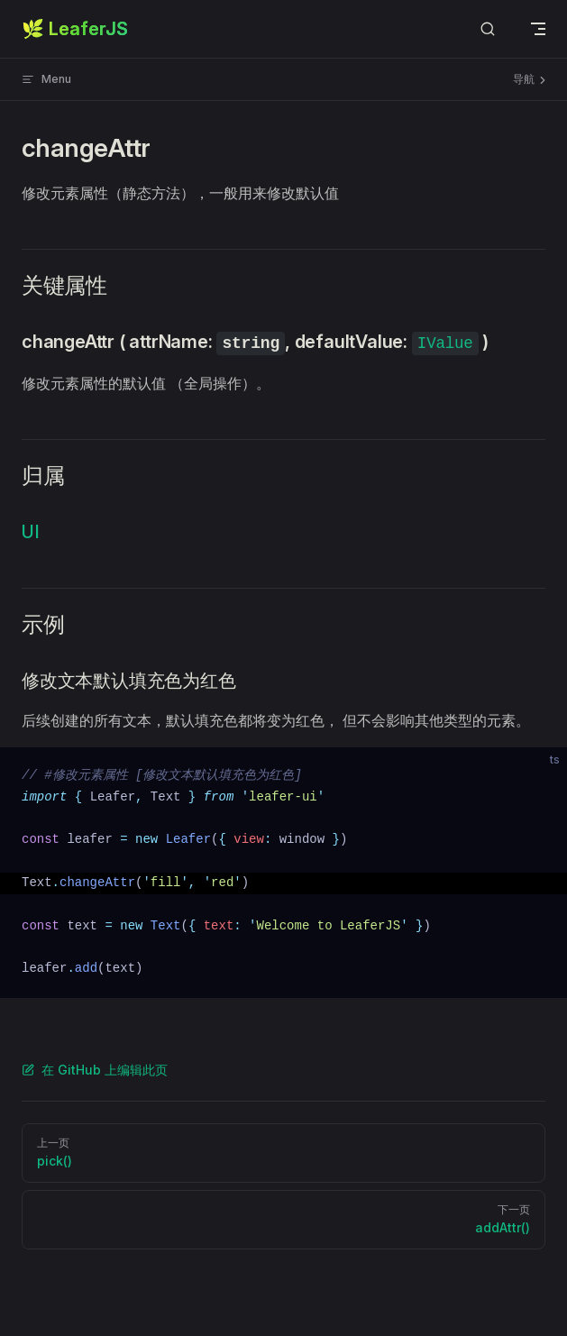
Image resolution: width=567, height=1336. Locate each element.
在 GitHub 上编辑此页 (95, 1069)
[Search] (487, 29)
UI (31, 532)
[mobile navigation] (538, 29)
